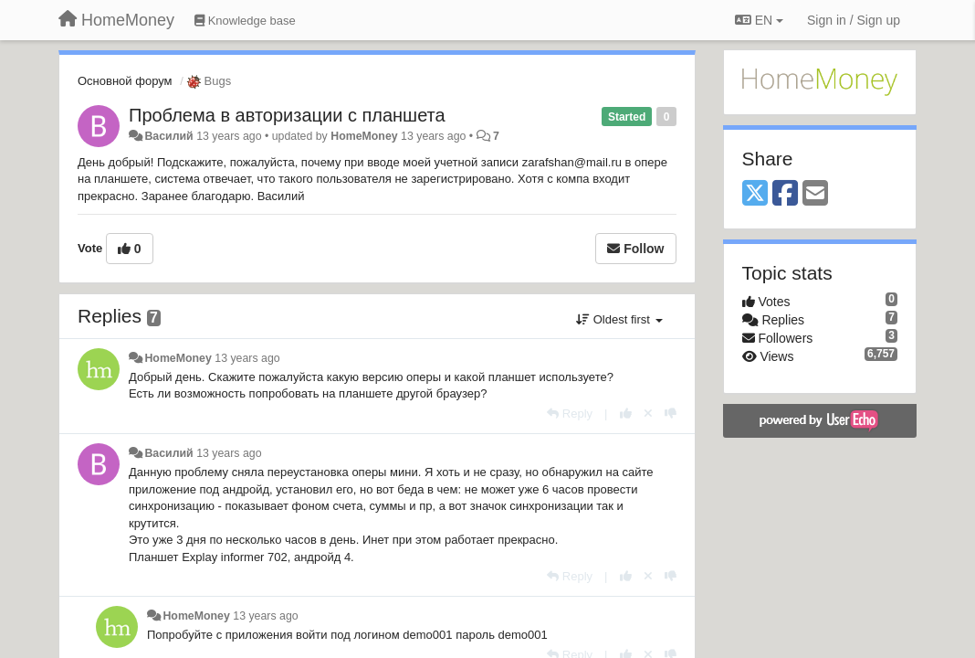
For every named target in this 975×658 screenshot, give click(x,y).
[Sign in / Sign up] (853, 20)
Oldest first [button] (619, 319)
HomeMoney (363, 136)
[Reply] (569, 413)
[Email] (815, 194)
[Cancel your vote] (648, 413)
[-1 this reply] (670, 413)
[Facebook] (785, 194)
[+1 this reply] (626, 413)
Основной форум (125, 81)
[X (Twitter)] (755, 194)
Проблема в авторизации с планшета (287, 115)
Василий (168, 136)
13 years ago (247, 358)
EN (759, 20)
